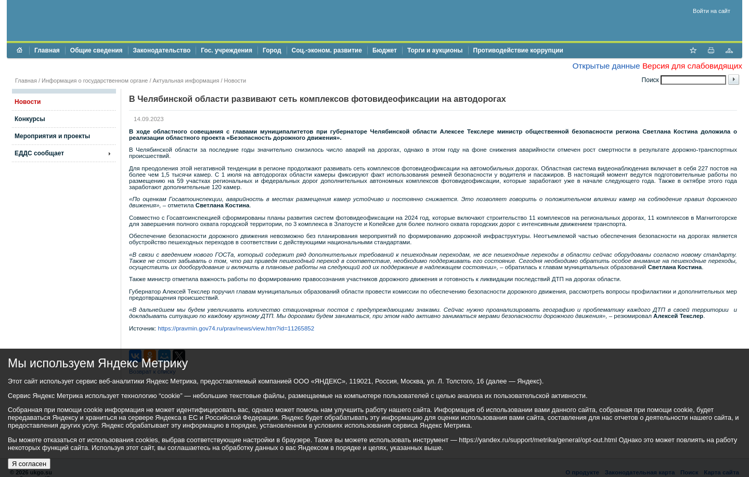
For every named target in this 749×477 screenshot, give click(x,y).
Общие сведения (96, 50)
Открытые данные (606, 65)
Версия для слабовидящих (692, 65)
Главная (47, 50)
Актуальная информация (186, 80)
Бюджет (384, 50)
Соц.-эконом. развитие (327, 50)
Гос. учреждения (226, 50)
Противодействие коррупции (518, 50)
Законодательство (162, 50)
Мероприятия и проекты (52, 136)
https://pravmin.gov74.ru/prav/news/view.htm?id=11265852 (236, 328)
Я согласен (29, 464)
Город (272, 50)
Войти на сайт (711, 11)
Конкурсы (30, 119)
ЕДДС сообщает (39, 153)
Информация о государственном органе (95, 80)
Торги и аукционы (435, 50)
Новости (235, 80)
